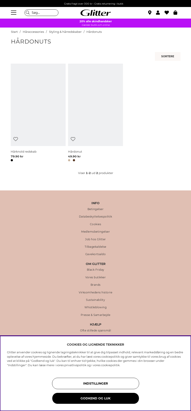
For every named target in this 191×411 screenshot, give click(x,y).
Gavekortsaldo (95, 254)
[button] (160, 12)
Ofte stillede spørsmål (95, 330)
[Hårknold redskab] (38, 113)
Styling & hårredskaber (65, 31)
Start (14, 31)
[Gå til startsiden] (95, 13)
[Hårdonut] (95, 113)
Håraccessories (33, 31)
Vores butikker (95, 277)
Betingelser (96, 209)
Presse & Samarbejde (95, 315)
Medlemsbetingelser (95, 231)
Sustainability (95, 299)
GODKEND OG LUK (95, 398)
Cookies (95, 224)
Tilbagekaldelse (95, 246)
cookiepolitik (110, 365)
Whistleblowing (95, 307)
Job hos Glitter (95, 239)
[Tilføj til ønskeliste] (16, 139)
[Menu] (14, 13)
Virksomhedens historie (95, 292)
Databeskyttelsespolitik (95, 216)
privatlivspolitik (75, 365)
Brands (96, 284)
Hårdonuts (94, 31)
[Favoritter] (169, 12)
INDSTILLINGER (95, 383)
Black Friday (95, 269)
